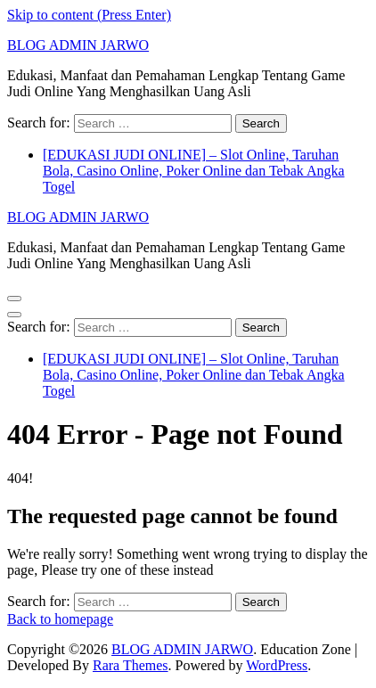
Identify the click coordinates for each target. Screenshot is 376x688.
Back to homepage (60, 619)
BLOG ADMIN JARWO (78, 45)
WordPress (276, 665)
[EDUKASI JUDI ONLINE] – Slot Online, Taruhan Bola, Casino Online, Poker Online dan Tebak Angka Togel (194, 170)
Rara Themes (130, 665)
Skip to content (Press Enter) (89, 14)
